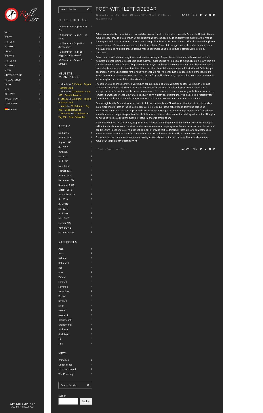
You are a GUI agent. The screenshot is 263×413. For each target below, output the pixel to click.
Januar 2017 (64, 175)
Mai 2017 (63, 156)
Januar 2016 (64, 228)
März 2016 (63, 218)
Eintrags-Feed (65, 365)
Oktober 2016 (65, 190)
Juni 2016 (63, 204)
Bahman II (63, 263)
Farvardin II (63, 291)
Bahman (62, 258)
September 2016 (66, 194)
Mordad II (63, 315)
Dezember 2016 (66, 180)
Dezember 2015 (66, 232)
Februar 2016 (65, 223)
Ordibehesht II (65, 325)
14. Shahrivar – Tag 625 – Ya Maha (72, 37)
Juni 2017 (63, 152)
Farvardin (63, 287)
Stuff (124, 15)
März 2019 (63, 133)
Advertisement (106, 15)
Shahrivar (63, 329)
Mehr (61, 306)
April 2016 (63, 213)
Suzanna (65, 113)
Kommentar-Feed (67, 369)
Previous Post (105, 149)
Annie (64, 106)
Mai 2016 (63, 209)
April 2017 (63, 161)
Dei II (60, 272)
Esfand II (62, 282)
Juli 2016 (63, 199)
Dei (60, 268)
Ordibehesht (64, 320)
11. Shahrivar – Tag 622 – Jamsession (71, 45)
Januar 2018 (64, 137)
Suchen (62, 396)
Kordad (62, 296)
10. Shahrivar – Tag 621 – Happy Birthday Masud (71, 54)
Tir (59, 339)
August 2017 (64, 142)
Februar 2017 (65, 171)
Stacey (64, 99)
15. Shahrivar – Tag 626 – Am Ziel (73, 28)
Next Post (120, 149)
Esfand (62, 277)
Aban (61, 249)
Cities (118, 15)
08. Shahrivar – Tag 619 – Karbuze (71, 62)
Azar (60, 253)
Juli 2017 (63, 147)
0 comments (105, 19)
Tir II (60, 344)
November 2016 (66, 185)
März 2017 (63, 166)
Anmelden (63, 360)
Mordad (62, 310)
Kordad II (62, 301)
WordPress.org (65, 374)
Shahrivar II (64, 334)
